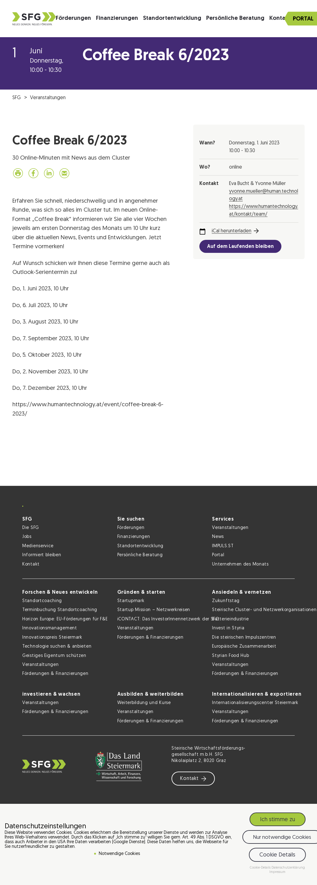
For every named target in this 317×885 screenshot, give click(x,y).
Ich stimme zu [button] (277, 820)
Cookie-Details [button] (260, 868)
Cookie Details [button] (277, 855)
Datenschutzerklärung (288, 868)
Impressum (277, 872)
